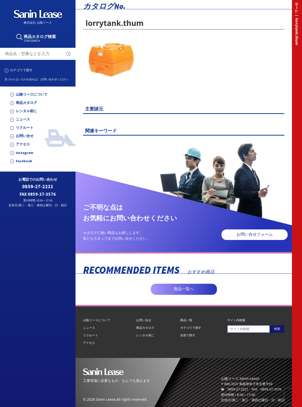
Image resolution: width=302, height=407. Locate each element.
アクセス (23, 144)
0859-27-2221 (37, 186)
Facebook (24, 161)
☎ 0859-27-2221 (234, 389)
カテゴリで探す (21, 70)
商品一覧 (186, 320)
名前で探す (187, 335)
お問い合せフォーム (255, 234)
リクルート (24, 127)
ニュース (23, 119)
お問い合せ (24, 136)
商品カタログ (26, 102)
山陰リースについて (32, 94)
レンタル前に (26, 111)
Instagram (24, 152)
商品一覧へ (184, 289)
